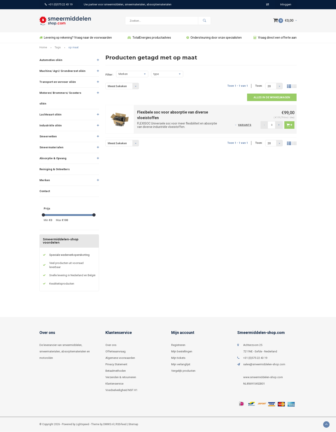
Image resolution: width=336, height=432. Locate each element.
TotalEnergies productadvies (149, 37)
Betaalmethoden (115, 371)
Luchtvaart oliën (50, 114)
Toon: (258, 86)
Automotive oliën (50, 60)
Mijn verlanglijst (180, 364)
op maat (73, 47)
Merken (44, 180)
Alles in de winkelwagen (272, 97)
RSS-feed (121, 424)
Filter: (109, 74)
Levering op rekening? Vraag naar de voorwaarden (75, 37)
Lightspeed (82, 424)
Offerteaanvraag (115, 351)
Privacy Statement (116, 364)
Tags (58, 47)
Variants (244, 125)
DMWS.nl (108, 424)
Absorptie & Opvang (52, 158)
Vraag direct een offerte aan (275, 37)
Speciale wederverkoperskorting (69, 255)
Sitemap (133, 424)
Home (43, 47)
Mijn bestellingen (181, 351)
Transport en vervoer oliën (57, 82)
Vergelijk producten (183, 371)
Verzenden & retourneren (120, 377)
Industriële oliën (50, 125)
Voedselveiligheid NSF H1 (121, 390)
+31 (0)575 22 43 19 (58, 4)
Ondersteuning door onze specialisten (214, 37)
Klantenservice (114, 383)
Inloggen (285, 4)
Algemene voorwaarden (120, 358)
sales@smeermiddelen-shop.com (264, 364)
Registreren (178, 345)
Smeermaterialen (51, 147)
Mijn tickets (178, 358)
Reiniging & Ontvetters (54, 169)
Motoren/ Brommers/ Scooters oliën (60, 98)
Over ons (110, 345)
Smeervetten (48, 136)
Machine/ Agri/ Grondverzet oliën (62, 71)
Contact (44, 191)
